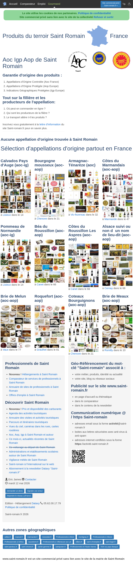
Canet (40, 284)
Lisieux (7, 214)
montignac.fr (83, 537)
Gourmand (54, 3)
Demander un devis (15, 491)
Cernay (108, 288)
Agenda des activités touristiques (28, 413)
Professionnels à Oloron (102, 537)
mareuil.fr (19, 537)
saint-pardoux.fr (11, 547)
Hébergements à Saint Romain (39, 374)
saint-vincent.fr (27, 547)
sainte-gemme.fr (44, 547)
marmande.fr (32, 537)
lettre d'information (50, 124)
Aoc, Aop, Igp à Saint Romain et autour (31, 434)
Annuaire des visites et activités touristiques (34, 417)
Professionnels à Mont (65, 537)
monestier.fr (47, 537)
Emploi (41, 3)
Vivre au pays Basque (109, 547)
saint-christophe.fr (94, 542)
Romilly (108, 350)
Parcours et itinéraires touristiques (28, 422)
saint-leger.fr (111, 542)
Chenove (42, 218)
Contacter (30, 479)
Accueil (13, 3)
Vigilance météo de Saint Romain (28, 459)
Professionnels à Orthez (14, 542)
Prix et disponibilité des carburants (41, 409)
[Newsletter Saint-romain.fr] (124, 4)
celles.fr (8, 537)
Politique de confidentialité (94, 13)
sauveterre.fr (33, 542)
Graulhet (42, 349)
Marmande (110, 219)
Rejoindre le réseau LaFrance (19, 496)
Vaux (5, 349)
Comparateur (27, 3)
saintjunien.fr (60, 547)
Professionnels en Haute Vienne (83, 547)
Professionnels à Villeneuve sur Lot (57, 542)
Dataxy (36, 503)
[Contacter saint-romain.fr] (129, 4)
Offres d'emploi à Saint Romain (27, 395)
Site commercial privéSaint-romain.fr (110, 4)
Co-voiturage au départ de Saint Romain (32, 447)
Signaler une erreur (35, 491)
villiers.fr (79, 542)
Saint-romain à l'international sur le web (31, 464)
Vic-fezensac (78, 214)
